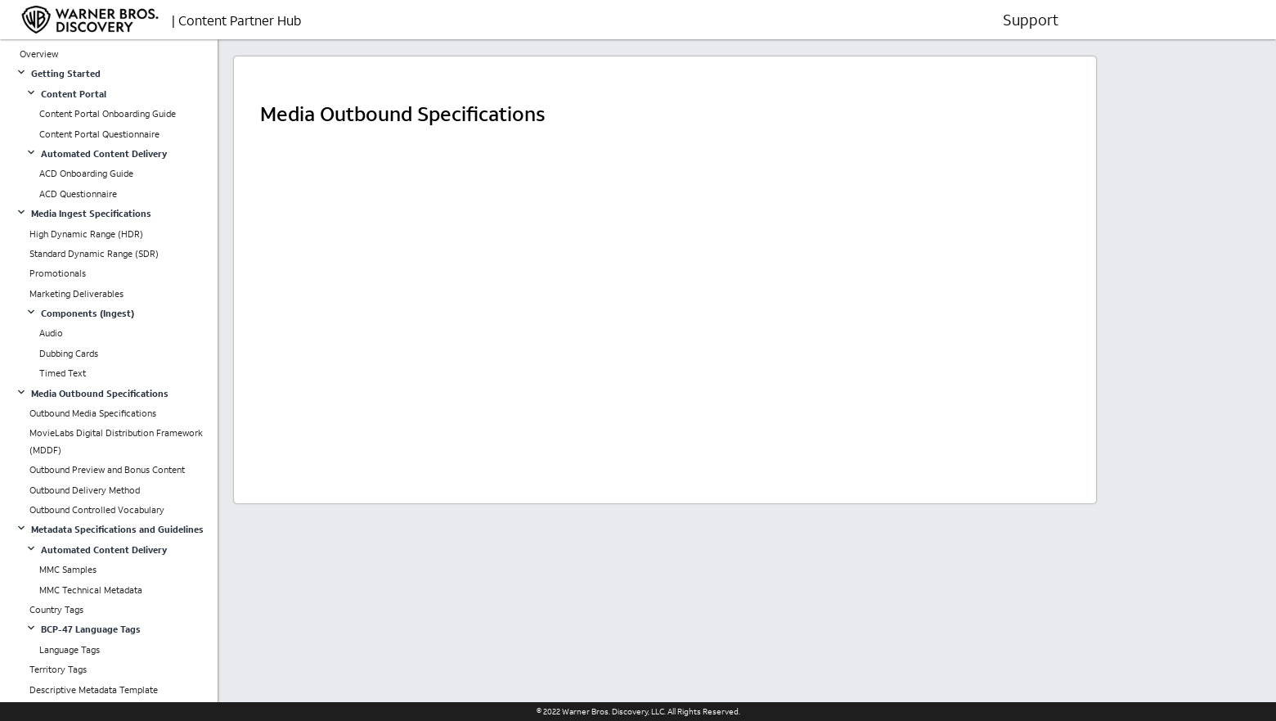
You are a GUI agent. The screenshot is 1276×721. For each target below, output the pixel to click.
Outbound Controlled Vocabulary (96, 510)
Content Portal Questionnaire (99, 134)
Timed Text (62, 373)
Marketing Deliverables (76, 294)
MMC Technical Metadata (90, 590)
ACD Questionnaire (78, 194)
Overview (39, 54)
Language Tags (69, 650)
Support (1030, 19)
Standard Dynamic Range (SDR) (94, 253)
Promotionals (57, 273)
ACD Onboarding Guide (86, 173)
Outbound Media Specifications (92, 413)
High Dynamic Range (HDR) (86, 234)
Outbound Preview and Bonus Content (107, 469)
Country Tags (56, 609)
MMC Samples (68, 569)
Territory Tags (58, 669)
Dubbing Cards (68, 353)
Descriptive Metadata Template (93, 690)
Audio (51, 333)
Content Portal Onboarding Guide (107, 113)
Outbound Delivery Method (84, 490)
